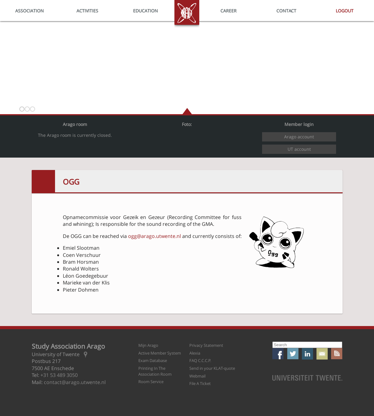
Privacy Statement (206, 345)
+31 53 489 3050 (59, 375)
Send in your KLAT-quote (212, 368)
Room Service (151, 381)
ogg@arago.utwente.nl (154, 236)
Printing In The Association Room (155, 371)
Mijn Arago (148, 345)
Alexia (194, 353)
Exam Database (152, 360)
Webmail (197, 376)
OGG (71, 182)
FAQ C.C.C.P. (200, 360)
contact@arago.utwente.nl (75, 382)
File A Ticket (200, 383)
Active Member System (159, 353)
